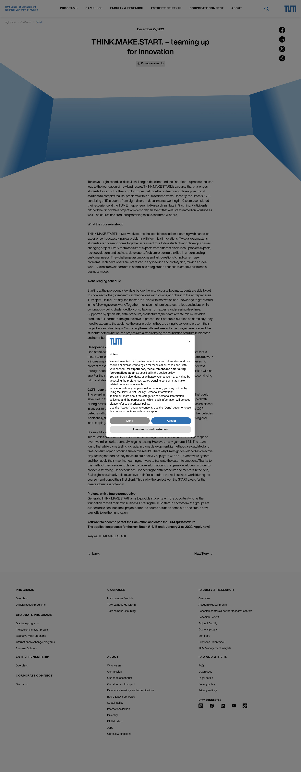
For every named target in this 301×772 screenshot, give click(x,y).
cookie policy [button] (167, 372)
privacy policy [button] (141, 403)
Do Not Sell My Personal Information (149, 392)
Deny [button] (129, 420)
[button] (189, 341)
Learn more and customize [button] (150, 429)
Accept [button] (171, 420)
